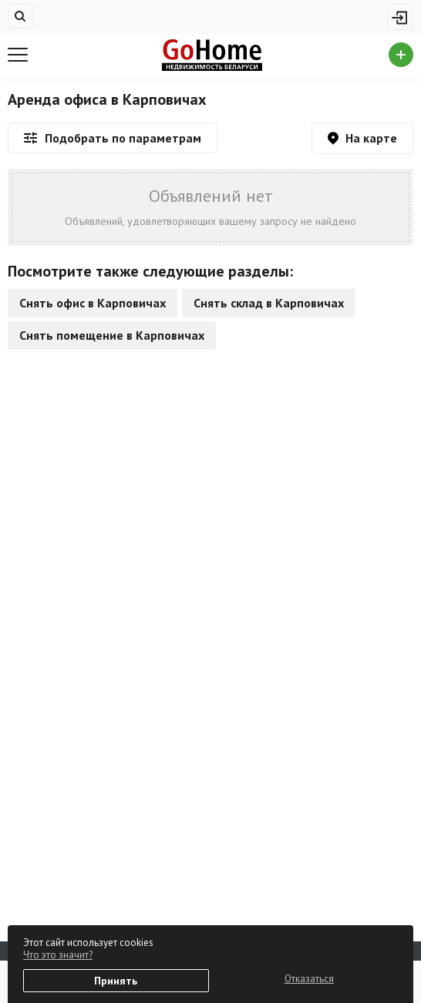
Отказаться (309, 978)
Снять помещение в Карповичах (111, 335)
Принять (115, 981)
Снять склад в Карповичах (269, 302)
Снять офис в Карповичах (92, 302)
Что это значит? (58, 954)
